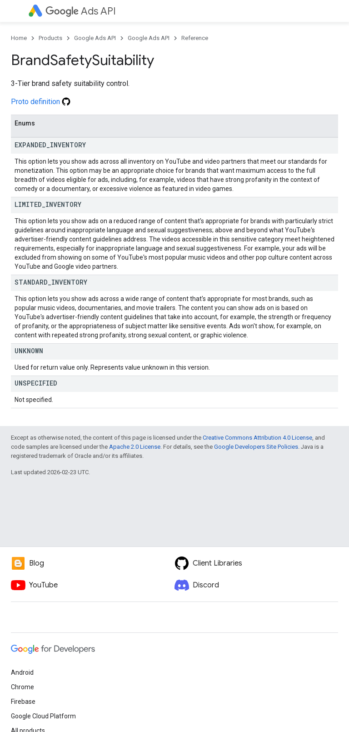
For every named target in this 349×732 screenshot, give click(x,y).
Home (19, 38)
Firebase (23, 701)
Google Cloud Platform (43, 716)
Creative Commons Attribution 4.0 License (257, 437)
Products (50, 38)
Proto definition (40, 101)
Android (22, 672)
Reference (194, 38)
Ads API (80, 11)
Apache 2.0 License (134, 446)
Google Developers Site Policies (256, 446)
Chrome (22, 687)
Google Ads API (95, 38)
